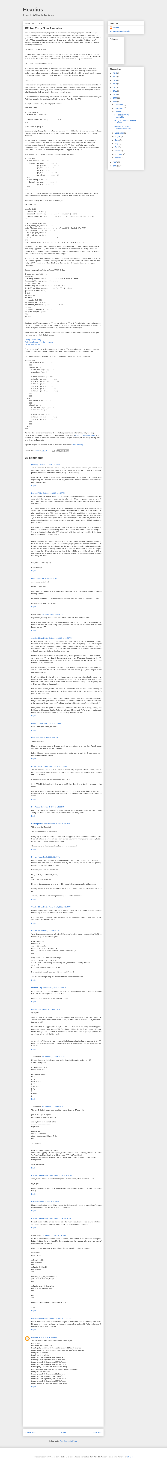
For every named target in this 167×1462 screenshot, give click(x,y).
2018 (115, 73)
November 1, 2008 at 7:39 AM (47, 738)
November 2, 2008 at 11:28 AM (55, 766)
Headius (33, 9)
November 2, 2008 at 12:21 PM (52, 807)
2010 (115, 94)
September (119, 133)
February (119, 154)
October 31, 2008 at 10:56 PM (60, 638)
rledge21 (34, 723)
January (118, 158)
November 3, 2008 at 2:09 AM (60, 907)
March (117, 151)
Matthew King (36, 988)
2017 (115, 77)
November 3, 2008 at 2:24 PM (49, 1009)
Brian (33, 1202)
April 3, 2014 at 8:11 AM (48, 1337)
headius (115, 28)
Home (64, 1433)
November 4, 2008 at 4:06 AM (53, 1107)
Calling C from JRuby (33, 340)
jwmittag (34, 464)
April (117, 147)
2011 (115, 91)
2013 (115, 84)
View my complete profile (120, 31)
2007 (115, 162)
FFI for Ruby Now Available (121, 116)
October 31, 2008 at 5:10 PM (50, 464)
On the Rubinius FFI (32, 344)
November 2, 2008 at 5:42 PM (58, 824)
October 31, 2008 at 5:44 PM (46, 578)
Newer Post (30, 1433)
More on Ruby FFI (79, 445)
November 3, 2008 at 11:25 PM (53, 1057)
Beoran (34, 857)
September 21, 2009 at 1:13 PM (54, 1235)
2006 (115, 166)
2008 (115, 102)
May (117, 144)
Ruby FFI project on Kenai (85, 435)
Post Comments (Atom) (68, 1441)
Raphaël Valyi (36, 493)
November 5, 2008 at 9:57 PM (60, 1218)
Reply (33, 486)
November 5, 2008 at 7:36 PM (47, 1202)
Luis (33, 578)
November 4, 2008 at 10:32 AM (60, 1175)
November (119, 108)
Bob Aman (35, 807)
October (118, 112)
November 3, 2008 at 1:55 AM (49, 857)
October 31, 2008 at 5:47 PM (52, 614)
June (117, 140)
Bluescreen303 (37, 766)
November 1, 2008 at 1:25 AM (50, 723)
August (118, 136)
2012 (115, 87)
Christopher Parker (39, 824)
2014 (115, 80)
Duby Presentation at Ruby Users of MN (123, 127)
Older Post (97, 1433)
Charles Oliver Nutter (39, 638)
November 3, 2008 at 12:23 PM (55, 988)
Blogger (130, 1457)
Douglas (34, 1337)
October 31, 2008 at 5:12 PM (54, 493)
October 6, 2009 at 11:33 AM (59, 1318)
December (119, 105)
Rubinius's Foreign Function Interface (39, 342)
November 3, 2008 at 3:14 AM (49, 931)
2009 (115, 98)
